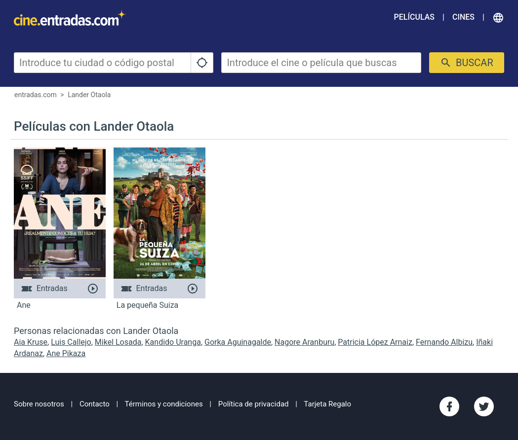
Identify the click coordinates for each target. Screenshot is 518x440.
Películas (414, 17)
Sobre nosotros (39, 404)
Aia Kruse (30, 342)
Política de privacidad (253, 404)
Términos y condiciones (164, 404)
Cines (463, 17)
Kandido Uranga (173, 342)
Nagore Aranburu (304, 342)
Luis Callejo (71, 342)
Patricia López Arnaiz (375, 342)
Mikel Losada (118, 342)
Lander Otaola (89, 95)
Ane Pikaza (65, 353)
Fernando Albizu (444, 342)
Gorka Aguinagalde (237, 342)
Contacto (95, 404)
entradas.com (35, 95)
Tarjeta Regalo (327, 404)
